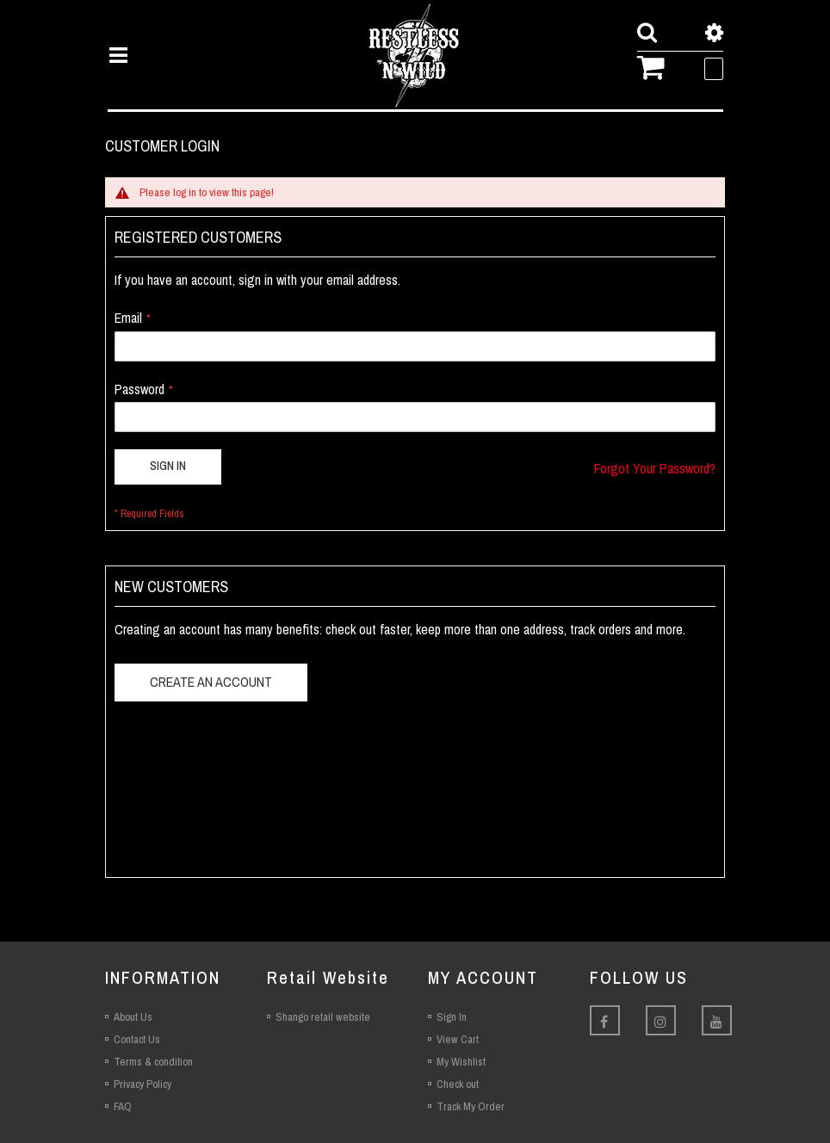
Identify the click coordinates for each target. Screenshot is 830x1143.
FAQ (123, 1106)
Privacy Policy (142, 1084)
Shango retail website (323, 1017)
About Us (133, 1017)
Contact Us (137, 1039)
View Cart (458, 1039)
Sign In (452, 1017)
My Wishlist (461, 1061)
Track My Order (471, 1106)
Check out (458, 1084)
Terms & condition (153, 1061)
